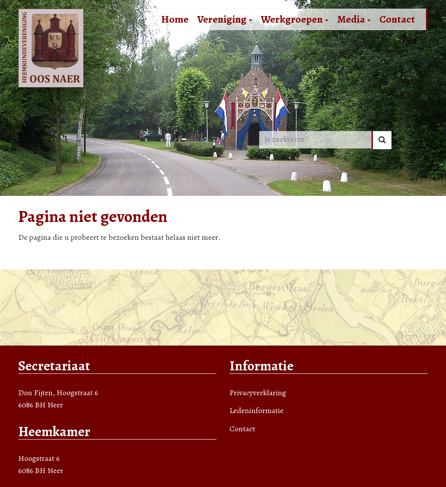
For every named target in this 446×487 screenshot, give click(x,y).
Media (354, 19)
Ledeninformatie (257, 410)
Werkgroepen (294, 19)
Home (175, 19)
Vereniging (224, 19)
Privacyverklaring (258, 392)
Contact (397, 19)
